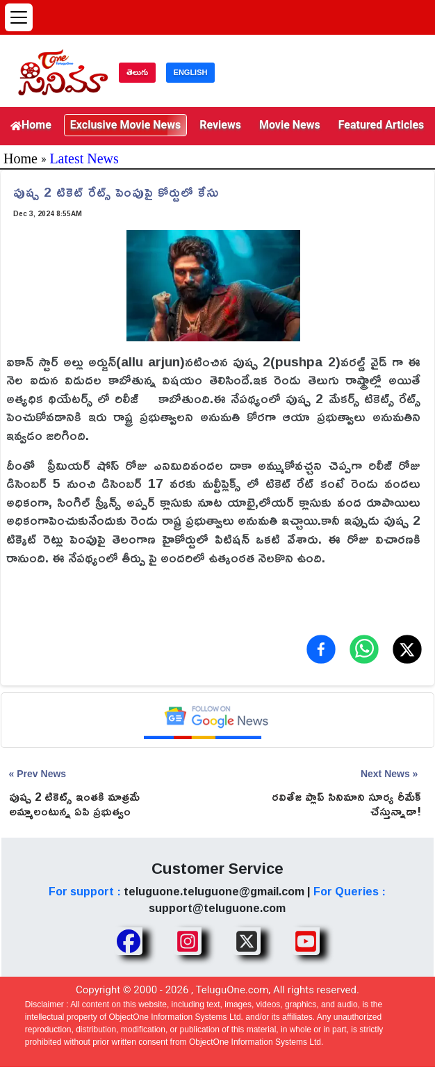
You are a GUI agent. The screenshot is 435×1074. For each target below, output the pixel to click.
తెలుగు (137, 72)
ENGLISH (191, 72)
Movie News (289, 124)
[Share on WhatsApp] (364, 649)
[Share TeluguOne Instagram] (188, 941)
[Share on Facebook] (321, 649)
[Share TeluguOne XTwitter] (247, 941)
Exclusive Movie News (125, 124)
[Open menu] (19, 17)
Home (30, 124)
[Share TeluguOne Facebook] (128, 941)
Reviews (220, 124)
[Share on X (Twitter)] (407, 649)
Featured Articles (381, 124)
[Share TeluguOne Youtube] (306, 941)
